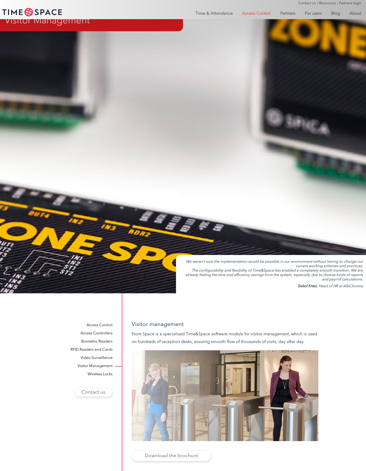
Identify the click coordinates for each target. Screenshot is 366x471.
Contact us (93, 399)
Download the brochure (171, 462)
